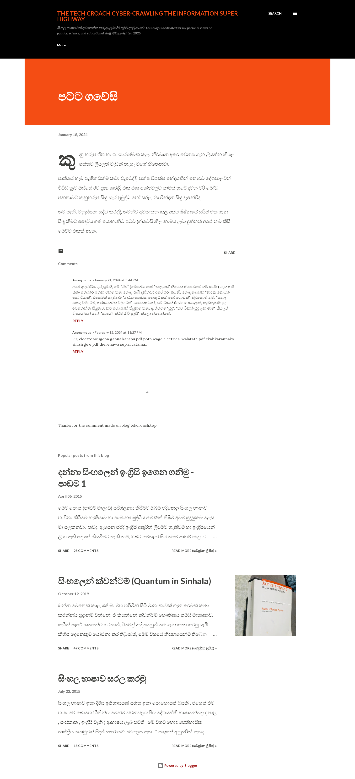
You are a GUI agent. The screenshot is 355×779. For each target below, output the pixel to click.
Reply (77, 320)
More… (258, 45)
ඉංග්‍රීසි (61, 45)
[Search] (275, 13)
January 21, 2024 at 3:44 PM (116, 280)
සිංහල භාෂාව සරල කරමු (102, 678)
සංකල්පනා (87, 45)
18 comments (86, 746)
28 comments (86, 551)
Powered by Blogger (177, 765)
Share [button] (229, 253)
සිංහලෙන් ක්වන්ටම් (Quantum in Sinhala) (134, 581)
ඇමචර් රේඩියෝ (120, 45)
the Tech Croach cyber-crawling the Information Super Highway (147, 16)
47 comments (86, 648)
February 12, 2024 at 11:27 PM (118, 332)
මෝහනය (192, 45)
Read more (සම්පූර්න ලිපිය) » (194, 551)
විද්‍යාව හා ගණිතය (226, 45)
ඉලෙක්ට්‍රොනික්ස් (158, 45)
